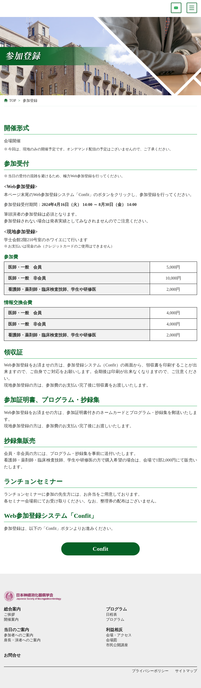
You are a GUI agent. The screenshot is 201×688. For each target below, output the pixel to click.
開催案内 (11, 619)
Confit (100, 548)
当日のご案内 (16, 629)
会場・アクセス (119, 635)
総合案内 (12, 609)
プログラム (116, 609)
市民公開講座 (117, 645)
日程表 (111, 614)
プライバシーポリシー (150, 671)
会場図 (111, 640)
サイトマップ (186, 671)
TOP (12, 101)
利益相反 (114, 629)
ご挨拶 (9, 614)
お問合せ (12, 655)
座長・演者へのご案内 (22, 640)
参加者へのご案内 (18, 635)
